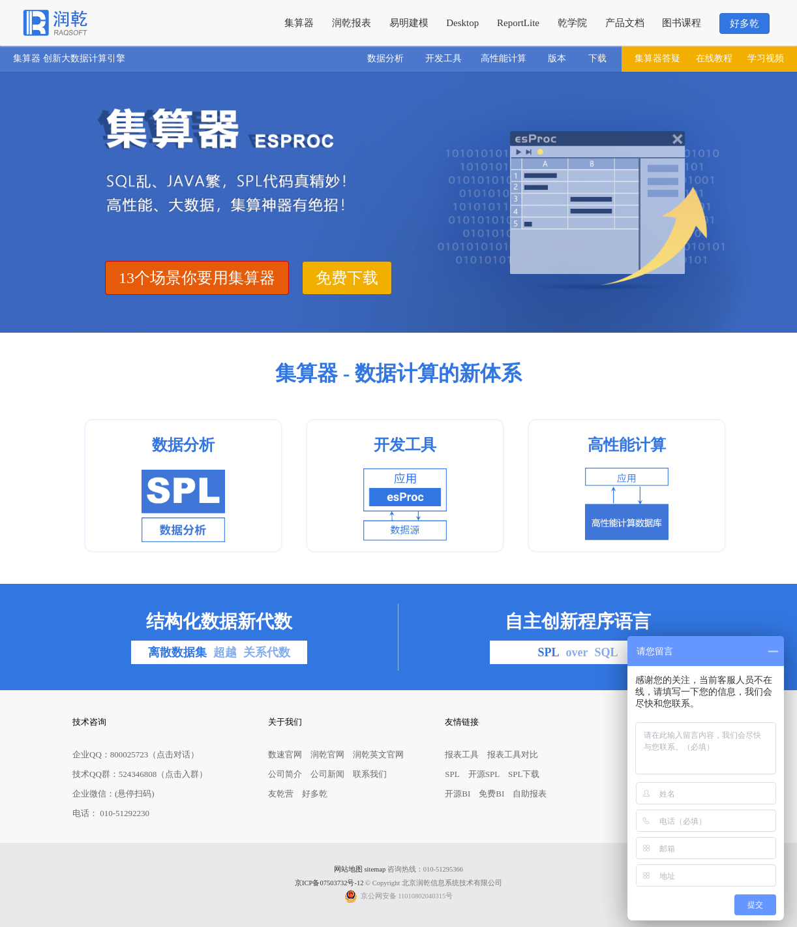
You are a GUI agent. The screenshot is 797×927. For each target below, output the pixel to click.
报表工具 (462, 754)
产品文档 (624, 23)
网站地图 (348, 869)
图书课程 (681, 23)
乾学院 (572, 23)
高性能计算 (503, 58)
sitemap (375, 869)
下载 (597, 58)
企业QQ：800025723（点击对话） (135, 754)
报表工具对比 (512, 754)
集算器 (299, 23)
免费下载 (347, 277)
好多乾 (744, 23)
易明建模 (409, 23)
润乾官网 (327, 754)
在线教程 (714, 58)
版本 (557, 58)
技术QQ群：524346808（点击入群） (139, 774)
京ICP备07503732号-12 (329, 883)
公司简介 (285, 774)
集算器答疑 (657, 58)
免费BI (491, 793)
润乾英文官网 (378, 754)
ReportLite (518, 23)
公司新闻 (327, 774)
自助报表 (530, 793)
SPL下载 (523, 774)
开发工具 (443, 58)
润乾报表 (351, 23)
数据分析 (385, 58)
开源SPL (484, 774)
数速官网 (285, 754)
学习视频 (765, 58)
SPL (452, 774)
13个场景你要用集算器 (197, 277)
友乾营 (280, 793)
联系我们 (370, 774)
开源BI (457, 793)
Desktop (462, 23)
